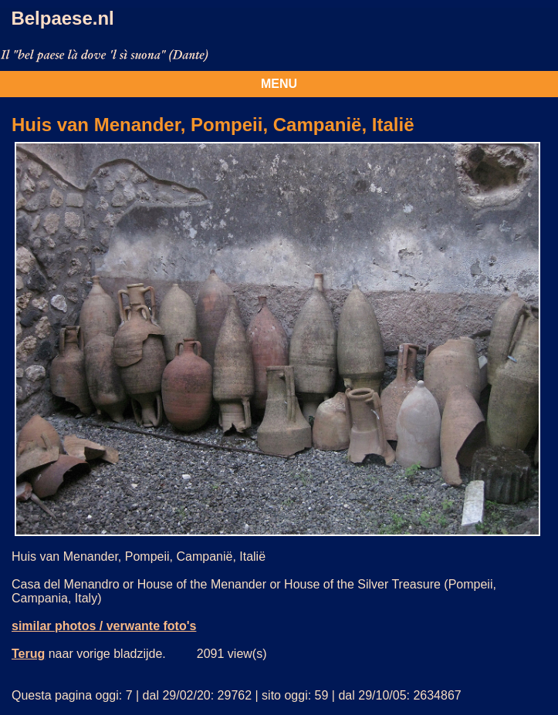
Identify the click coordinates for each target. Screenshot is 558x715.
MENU (279, 83)
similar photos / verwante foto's (104, 625)
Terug (28, 653)
